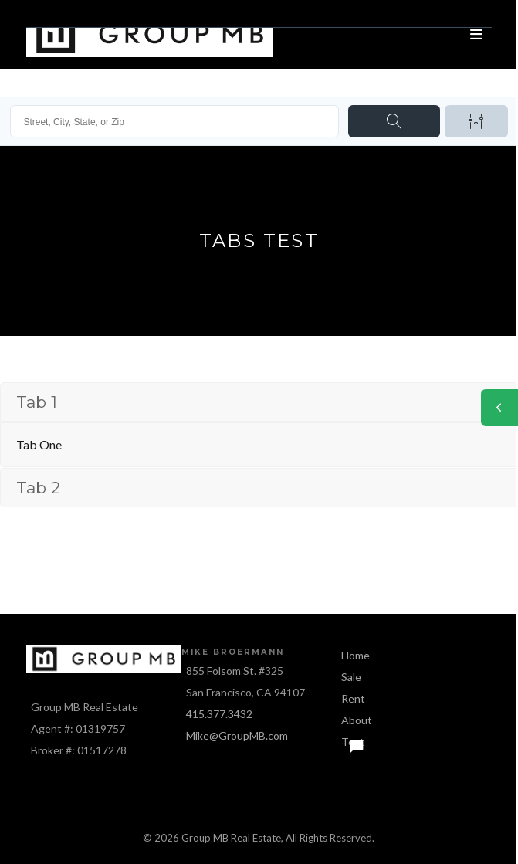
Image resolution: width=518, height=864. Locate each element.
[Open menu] (476, 34)
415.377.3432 (219, 713)
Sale (351, 676)
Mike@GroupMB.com (237, 735)
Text (352, 741)
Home (355, 655)
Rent (353, 698)
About (356, 720)
